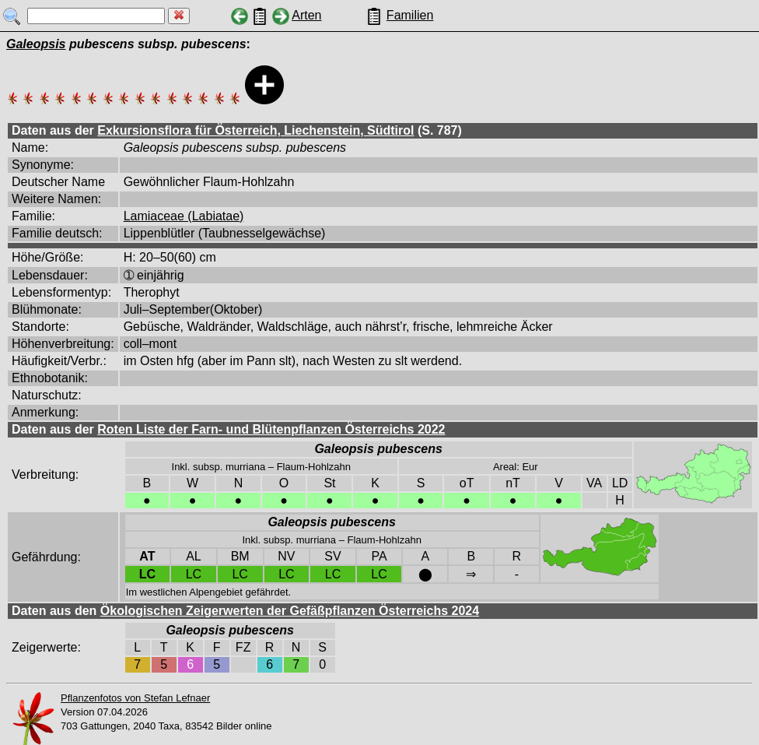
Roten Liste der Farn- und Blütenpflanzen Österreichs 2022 (271, 429)
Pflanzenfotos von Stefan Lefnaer (135, 698)
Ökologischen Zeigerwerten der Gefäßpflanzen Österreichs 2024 (289, 610)
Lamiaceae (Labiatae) (184, 216)
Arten (306, 15)
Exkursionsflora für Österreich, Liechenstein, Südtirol (255, 130)
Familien (409, 15)
